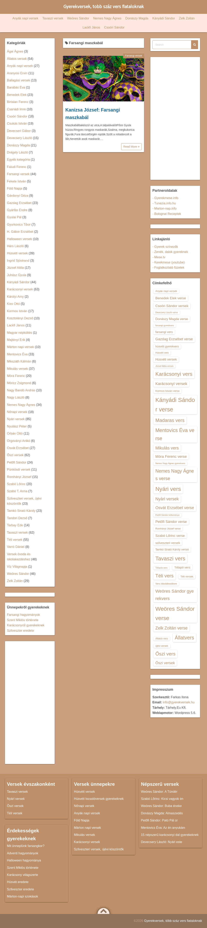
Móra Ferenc (16, 376)
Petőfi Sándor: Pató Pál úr (159, 820)
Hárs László (15, 246)
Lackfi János (91, 27)
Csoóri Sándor (114, 27)
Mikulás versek (17, 368)
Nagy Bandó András (21, 390)
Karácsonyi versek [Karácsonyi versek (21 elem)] (171, 384)
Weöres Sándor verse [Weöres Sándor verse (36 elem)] (175, 613)
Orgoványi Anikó (18, 441)
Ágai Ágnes (15, 51)
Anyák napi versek (25, 18)
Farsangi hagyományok (23, 614)
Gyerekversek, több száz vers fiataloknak (103, 7)
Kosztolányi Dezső (20, 318)
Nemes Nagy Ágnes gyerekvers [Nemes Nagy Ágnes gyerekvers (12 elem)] (170, 463)
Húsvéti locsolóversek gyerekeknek (99, 798)
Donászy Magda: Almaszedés (162, 813)
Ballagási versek (18, 80)
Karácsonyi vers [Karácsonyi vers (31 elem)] (173, 374)
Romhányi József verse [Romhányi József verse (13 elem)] (168, 528)
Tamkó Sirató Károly (21, 510)
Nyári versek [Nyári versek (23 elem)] (167, 499)
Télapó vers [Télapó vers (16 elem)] (182, 567)
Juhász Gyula (16, 275)
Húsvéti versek (17, 253)
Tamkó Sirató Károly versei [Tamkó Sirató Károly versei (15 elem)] (172, 549)
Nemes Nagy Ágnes (107, 18)
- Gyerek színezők (165, 246)
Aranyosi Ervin (17, 73)
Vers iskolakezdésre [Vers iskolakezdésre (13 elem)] (166, 583)
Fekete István (16, 181)
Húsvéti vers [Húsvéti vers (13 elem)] (162, 352)
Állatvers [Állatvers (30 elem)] (184, 637)
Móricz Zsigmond (19, 383)
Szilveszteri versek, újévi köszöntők (99, 849)
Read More (131, 146)
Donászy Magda (136, 18)
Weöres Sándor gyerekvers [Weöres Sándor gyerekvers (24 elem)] (174, 595)
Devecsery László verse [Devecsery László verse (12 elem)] (166, 312)
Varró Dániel (15, 546)
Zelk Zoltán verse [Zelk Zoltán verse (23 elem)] (171, 628)
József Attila (15, 267)
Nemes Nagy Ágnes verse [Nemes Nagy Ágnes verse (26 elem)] (174, 474)
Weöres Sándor (78, 18)
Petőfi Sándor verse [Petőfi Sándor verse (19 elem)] (171, 522)
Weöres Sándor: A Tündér (159, 791)
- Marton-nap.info (164, 208)
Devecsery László (19, 138)
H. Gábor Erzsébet (20, 231)
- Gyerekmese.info (165, 198)
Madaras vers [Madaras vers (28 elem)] (170, 420)
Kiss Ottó (13, 303)
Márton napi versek (20, 347)
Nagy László (15, 397)
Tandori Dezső (17, 518)
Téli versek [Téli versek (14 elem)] (186, 576)
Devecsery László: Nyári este (161, 842)
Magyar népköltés (19, 332)
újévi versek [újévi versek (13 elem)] (161, 646)
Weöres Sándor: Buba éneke (161, 806)
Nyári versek (16, 419)
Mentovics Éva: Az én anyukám (163, 827)
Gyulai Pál (14, 217)
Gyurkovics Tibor (19, 224)
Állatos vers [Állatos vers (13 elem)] (161, 638)
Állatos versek (17, 58)
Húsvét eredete (18, 882)
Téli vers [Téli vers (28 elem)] (164, 575)
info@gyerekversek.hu (178, 702)
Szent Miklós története (22, 620)
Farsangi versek (133, 55)
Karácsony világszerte (22, 874)
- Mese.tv (158, 257)
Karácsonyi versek (20, 289)
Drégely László (17, 152)
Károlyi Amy (15, 296)
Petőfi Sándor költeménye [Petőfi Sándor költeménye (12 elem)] (167, 515)
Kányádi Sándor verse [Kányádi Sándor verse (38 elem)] (175, 405)
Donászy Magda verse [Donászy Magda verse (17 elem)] (171, 319)
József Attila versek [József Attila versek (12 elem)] (164, 366)
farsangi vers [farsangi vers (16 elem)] (164, 332)
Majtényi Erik (16, 339)
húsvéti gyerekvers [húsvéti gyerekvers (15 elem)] (167, 346)
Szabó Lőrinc (16, 484)
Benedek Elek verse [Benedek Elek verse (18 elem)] (170, 298)
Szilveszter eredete (20, 630)
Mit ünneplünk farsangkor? (25, 846)
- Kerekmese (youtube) (168, 262)
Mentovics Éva (17, 354)
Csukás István (17, 123)
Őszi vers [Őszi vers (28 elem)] (165, 653)
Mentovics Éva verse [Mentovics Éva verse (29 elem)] (174, 434)
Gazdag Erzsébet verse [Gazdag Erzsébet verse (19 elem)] (174, 339)
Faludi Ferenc (16, 167)
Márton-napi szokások (22, 896)
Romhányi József (19, 477)
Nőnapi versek (17, 412)
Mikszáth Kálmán (19, 361)
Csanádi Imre (16, 109)
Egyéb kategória (18, 159)
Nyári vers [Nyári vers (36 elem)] (168, 489)
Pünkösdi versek (18, 469)
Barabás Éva (16, 87)
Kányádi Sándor (163, 18)
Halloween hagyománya (24, 860)
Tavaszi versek (52, 18)
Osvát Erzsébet (18, 448)
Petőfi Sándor (16, 462)
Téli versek (14, 539)
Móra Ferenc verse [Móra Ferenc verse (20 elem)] (171, 456)
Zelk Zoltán (187, 18)
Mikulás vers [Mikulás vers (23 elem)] (167, 448)
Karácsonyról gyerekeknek (25, 625)
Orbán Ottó (15, 433)
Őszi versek (15, 455)
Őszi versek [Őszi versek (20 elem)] (165, 663)
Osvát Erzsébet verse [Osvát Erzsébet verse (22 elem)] (174, 507)
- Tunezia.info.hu (164, 203)
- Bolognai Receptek (166, 214)
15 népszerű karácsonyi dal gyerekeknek (170, 834)
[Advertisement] (30, 702)
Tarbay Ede (15, 525)
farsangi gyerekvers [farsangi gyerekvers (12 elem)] (164, 325)
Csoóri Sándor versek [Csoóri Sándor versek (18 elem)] (171, 306)
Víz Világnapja (17, 566)
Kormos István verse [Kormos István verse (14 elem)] (167, 390)
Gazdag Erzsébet (19, 203)
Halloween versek (19, 239)
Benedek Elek (17, 94)
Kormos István (17, 311)
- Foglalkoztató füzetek (168, 267)
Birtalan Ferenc (18, 102)
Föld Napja (14, 188)
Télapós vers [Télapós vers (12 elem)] (161, 568)
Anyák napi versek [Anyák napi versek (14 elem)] (166, 291)
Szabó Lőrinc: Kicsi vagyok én (162, 798)
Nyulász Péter (17, 426)
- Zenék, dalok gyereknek (170, 252)
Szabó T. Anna (17, 491)
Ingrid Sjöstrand (18, 260)
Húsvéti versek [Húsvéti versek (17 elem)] (166, 359)
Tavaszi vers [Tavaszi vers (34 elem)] (170, 558)
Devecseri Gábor (19, 131)
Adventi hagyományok (22, 853)
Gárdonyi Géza (17, 195)
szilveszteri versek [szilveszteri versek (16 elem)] (167, 543)
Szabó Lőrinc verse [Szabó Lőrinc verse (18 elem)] (170, 536)
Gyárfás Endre (17, 210)
